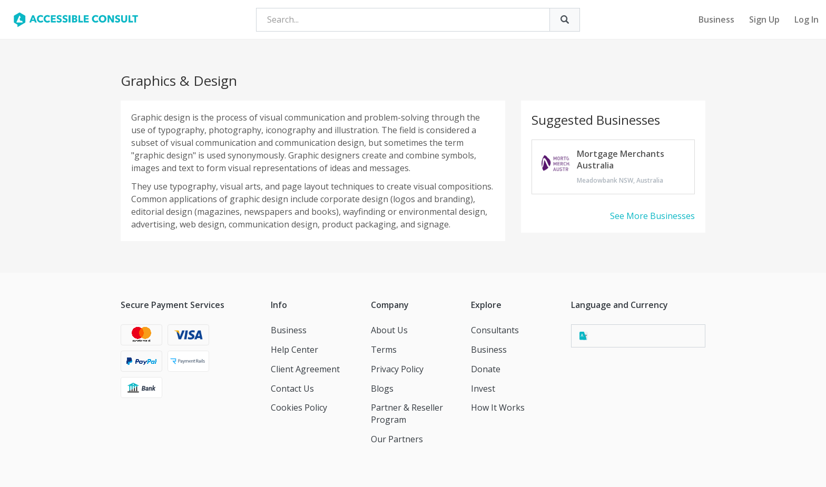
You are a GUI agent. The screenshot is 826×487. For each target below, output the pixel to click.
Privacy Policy (397, 369)
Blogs (382, 388)
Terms (384, 349)
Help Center (294, 349)
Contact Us (292, 388)
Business (716, 19)
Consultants (495, 330)
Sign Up (764, 19)
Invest (483, 388)
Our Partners (397, 439)
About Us (389, 330)
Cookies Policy (299, 407)
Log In (806, 19)
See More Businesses (652, 216)
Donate (485, 369)
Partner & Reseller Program (407, 413)
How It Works (498, 407)
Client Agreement (305, 369)
